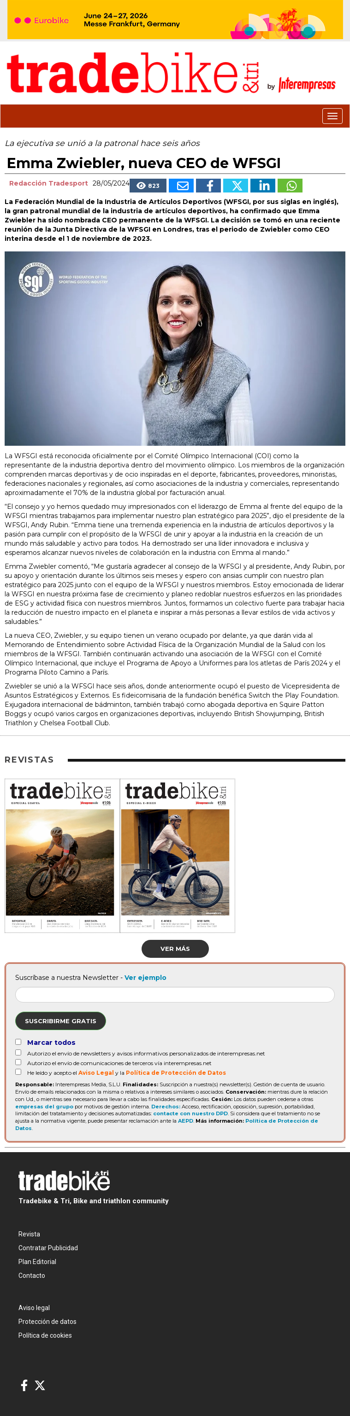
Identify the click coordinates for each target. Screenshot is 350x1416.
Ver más (175, 948)
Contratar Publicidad (48, 1248)
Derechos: (165, 1106)
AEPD (185, 1121)
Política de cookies (45, 1335)
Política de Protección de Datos (176, 1072)
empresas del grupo (44, 1106)
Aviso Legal (96, 1072)
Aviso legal (34, 1307)
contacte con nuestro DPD (190, 1113)
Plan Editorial (37, 1261)
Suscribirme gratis (60, 1021)
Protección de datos (47, 1321)
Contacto (31, 1275)
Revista (29, 1234)
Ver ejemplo (145, 977)
